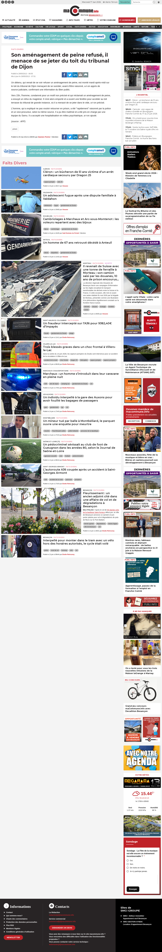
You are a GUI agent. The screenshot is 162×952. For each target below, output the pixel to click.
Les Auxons (48, 394)
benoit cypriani (89, 524)
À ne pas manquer (142, 611)
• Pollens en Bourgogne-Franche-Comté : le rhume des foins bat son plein (140, 138)
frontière (111, 307)
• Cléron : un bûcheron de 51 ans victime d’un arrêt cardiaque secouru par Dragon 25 (141, 102)
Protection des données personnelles (21, 922)
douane (94, 307)
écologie (103, 307)
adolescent (47, 205)
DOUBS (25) (47, 216)
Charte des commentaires (16, 919)
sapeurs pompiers (109, 360)
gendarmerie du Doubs (68, 205)
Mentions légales (13, 929)
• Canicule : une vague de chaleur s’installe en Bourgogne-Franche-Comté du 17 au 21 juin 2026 (141, 111)
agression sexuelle (50, 456)
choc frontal (64, 360)
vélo (71, 550)
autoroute (69, 479)
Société (108, 263)
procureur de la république (89, 431)
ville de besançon (90, 527)
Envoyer (133, 889)
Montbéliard (49, 418)
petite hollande (73, 431)
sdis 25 (60, 182)
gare (45, 407)
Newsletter (13, 937)
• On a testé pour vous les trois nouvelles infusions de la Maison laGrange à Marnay (141, 120)
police (46, 550)
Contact (9, 912)
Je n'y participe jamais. (138, 871)
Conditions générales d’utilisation (20, 932)
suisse (86, 310)
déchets (86, 307)
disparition (54, 253)
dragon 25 (74, 360)
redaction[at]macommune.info (61, 915)
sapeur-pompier (49, 182)
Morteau (87, 263)
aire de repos (54, 384)
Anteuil (46, 240)
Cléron (46, 169)
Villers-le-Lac (49, 344)
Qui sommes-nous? (14, 916)
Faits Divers (17, 49)
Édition (84, 15)
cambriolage (55, 229)
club (60, 456)
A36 (45, 384)
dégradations (101, 524)
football (67, 456)
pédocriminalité (78, 456)
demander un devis (62, 928)
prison (15, 129)
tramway (64, 550)
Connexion (150, 421)
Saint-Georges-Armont (54, 467)
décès (46, 253)
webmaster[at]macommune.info (62, 944)
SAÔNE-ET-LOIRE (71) (51, 441)
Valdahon (47, 192)
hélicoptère (84, 360)
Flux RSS (10, 925)
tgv (62, 407)
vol (91, 384)
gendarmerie (54, 407)
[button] (154, 2)
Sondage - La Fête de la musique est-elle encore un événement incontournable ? (142, 853)
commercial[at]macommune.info (62, 921)
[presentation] (125, 625)
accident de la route (50, 360)
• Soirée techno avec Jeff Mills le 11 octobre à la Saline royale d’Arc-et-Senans (142, 129)
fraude (46, 333)
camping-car (65, 384)
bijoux (46, 229)
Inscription (134, 421)
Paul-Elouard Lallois (58, 431)
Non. (132, 864)
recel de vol (55, 550)
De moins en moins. (137, 868)
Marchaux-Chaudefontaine (55, 371)
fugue (56, 205)
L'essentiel (142, 95)
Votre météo (142, 775)
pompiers (78, 479)
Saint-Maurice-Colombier (54, 320)
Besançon (87, 490)
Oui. (131, 860)
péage (71, 333)
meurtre (46, 431)
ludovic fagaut (112, 524)
